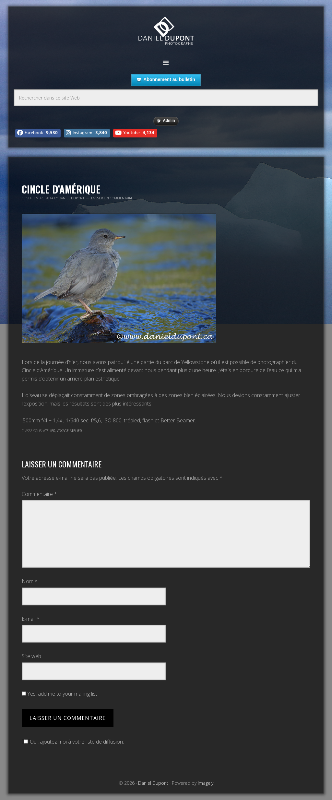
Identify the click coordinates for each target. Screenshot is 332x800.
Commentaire (39, 494)
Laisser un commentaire (112, 198)
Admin (166, 121)
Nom (30, 581)
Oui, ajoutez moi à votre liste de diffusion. (73, 741)
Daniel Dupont (166, 31)
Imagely (205, 783)
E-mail (31, 618)
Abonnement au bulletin (166, 80)
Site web (31, 656)
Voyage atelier (69, 431)
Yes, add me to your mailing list (59, 693)
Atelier (49, 431)
